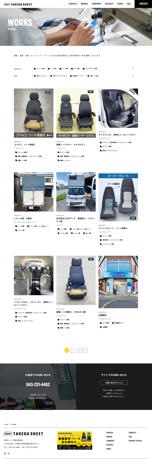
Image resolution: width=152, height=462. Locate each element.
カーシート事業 (41, 68)
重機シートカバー (65, 160)
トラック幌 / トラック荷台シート (39, 226)
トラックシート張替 (108, 244)
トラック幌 (21, 230)
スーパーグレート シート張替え (113, 228)
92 (79, 350)
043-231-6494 (31, 447)
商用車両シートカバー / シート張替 (112, 240)
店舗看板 (102, 315)
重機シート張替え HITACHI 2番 (71, 311)
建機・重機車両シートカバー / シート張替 (29, 156)
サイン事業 (77, 68)
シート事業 (53, 68)
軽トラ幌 (88, 233)
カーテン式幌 (64, 233)
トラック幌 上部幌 (22, 218)
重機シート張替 (94, 76)
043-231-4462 (14, 447)
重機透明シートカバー (78, 76)
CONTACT (143, 4)
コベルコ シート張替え (24, 144)
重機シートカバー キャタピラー (70, 144)
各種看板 (105, 327)
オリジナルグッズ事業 (91, 68)
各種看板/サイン (119, 323)
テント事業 (65, 68)
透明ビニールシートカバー (60, 76)
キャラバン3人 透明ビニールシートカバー (118, 134)
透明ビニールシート (42, 76)
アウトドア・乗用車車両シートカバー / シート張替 (117, 142)
